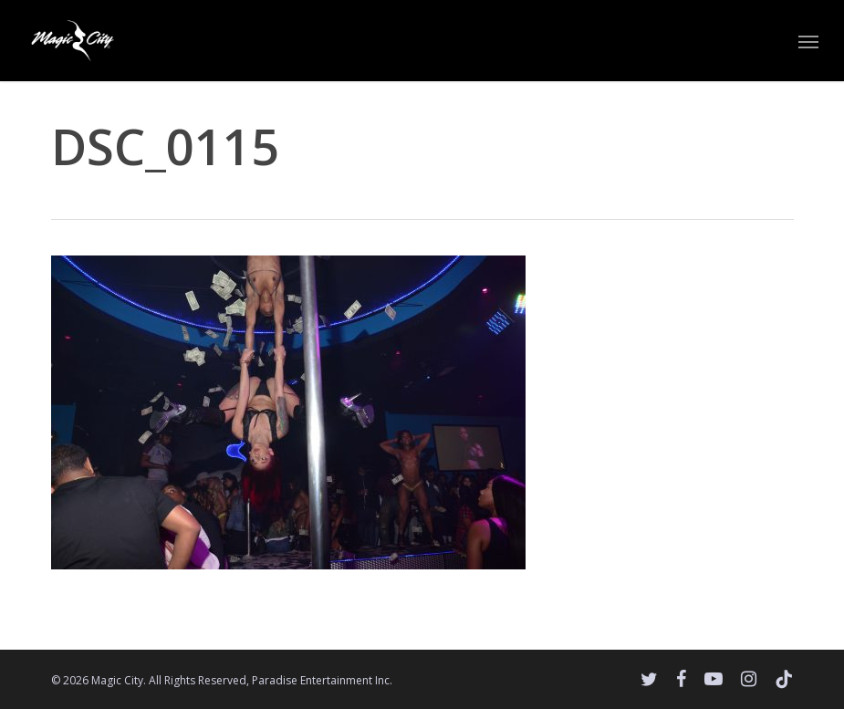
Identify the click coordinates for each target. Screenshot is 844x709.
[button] (808, 41)
